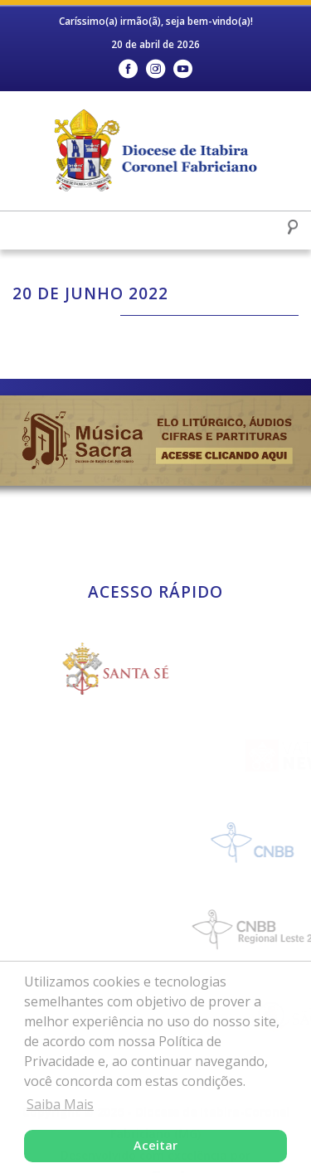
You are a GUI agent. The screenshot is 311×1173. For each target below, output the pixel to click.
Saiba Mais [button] (60, 1104)
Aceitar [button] (155, 1145)
